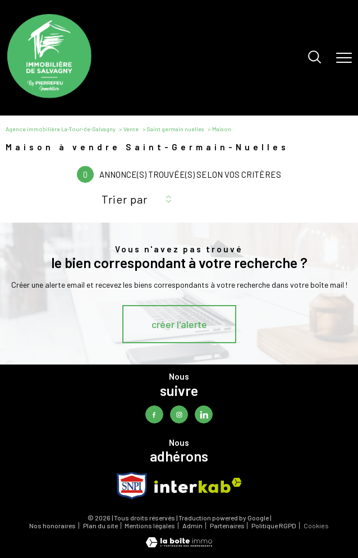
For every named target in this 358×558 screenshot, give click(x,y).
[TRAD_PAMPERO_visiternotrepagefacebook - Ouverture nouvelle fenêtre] (154, 414)
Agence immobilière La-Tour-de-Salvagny (61, 129)
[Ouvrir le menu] (344, 58)
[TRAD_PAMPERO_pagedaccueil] (49, 95)
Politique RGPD (273, 525)
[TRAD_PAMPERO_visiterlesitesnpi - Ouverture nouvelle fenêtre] (132, 486)
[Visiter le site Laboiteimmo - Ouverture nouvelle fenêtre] (179, 544)
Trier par (125, 199)
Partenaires (227, 525)
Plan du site (100, 525)
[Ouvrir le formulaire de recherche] (314, 58)
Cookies (316, 525)
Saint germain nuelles (175, 129)
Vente (131, 129)
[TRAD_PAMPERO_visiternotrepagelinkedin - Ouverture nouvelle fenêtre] (203, 414)
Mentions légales (150, 525)
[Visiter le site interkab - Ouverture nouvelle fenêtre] (198, 485)
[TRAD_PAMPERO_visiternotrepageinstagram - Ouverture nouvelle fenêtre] (178, 414)
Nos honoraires (52, 525)
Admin (192, 525)
